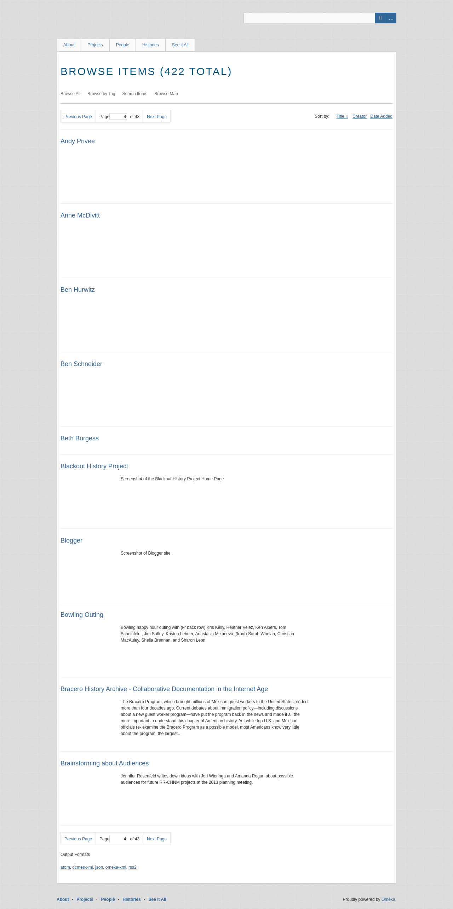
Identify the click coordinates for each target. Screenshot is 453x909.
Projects (95, 44)
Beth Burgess (80, 438)
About (68, 44)
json (99, 867)
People (122, 44)
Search (380, 18)
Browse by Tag (101, 93)
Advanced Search (391, 18)
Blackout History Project (94, 466)
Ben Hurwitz (78, 289)
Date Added (381, 116)
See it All (180, 44)
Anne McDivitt (80, 215)
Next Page (157, 116)
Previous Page (78, 116)
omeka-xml (115, 867)
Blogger (71, 540)
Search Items (135, 93)
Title (341, 116)
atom (65, 867)
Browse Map (166, 93)
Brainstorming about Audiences (105, 763)
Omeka (388, 899)
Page (113, 116)
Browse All (70, 93)
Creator (359, 116)
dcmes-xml (82, 867)
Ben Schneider (81, 363)
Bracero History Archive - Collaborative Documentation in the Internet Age (164, 689)
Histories (150, 44)
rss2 (132, 867)
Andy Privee (78, 141)
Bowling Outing (82, 614)
